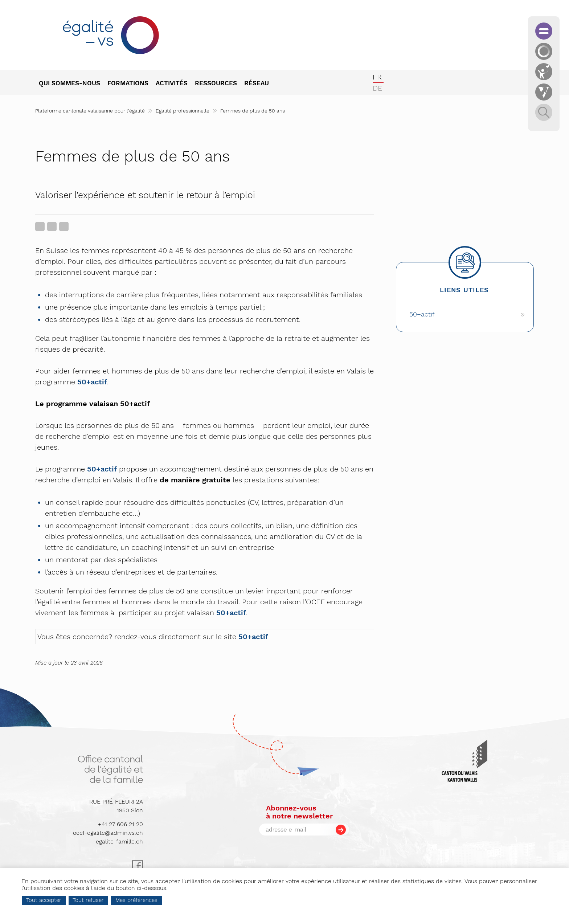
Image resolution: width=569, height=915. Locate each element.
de (377, 88)
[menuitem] (73, 84)
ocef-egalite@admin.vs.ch (108, 832)
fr (377, 77)
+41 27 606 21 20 (120, 824)
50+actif (92, 381)
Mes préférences (167, 900)
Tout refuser (119, 900)
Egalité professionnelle (182, 111)
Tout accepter (74, 900)
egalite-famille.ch (119, 841)
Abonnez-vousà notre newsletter (299, 812)
